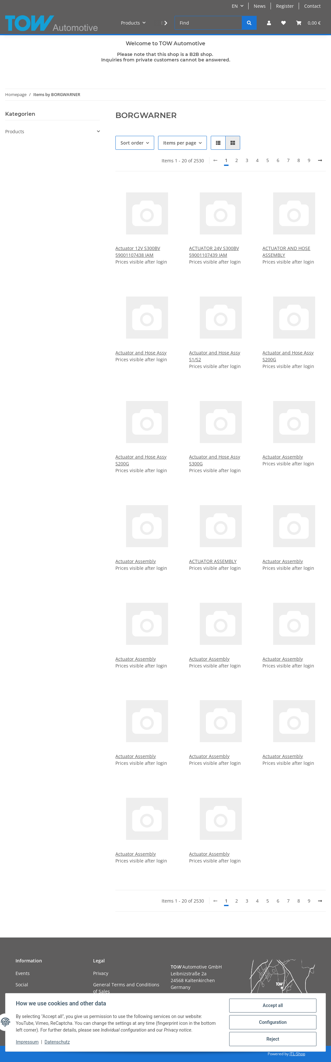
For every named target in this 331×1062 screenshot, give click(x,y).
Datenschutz (57, 1042)
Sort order (132, 143)
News (260, 6)
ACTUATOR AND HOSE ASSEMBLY (286, 251)
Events (23, 973)
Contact (312, 6)
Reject (272, 1039)
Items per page (179, 143)
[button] (269, 23)
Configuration (272, 1022)
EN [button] (235, 6)
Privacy (100, 973)
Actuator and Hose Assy (140, 353)
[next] (320, 160)
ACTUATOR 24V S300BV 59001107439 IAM (214, 251)
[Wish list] (283, 23)
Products (14, 131)
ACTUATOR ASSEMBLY (213, 561)
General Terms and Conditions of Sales (126, 987)
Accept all (273, 1005)
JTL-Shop (297, 1054)
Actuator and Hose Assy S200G (288, 356)
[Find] (208, 23)
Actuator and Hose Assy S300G (214, 460)
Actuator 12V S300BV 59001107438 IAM (137, 251)
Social (22, 984)
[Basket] (308, 23)
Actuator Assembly (282, 457)
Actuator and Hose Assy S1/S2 (214, 356)
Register (285, 6)
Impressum (27, 1042)
